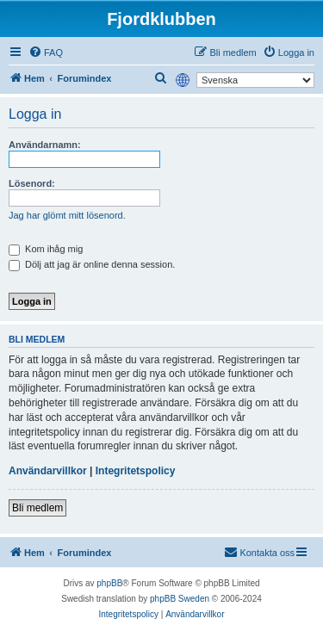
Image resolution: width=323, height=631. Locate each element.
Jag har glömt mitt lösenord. (67, 215)
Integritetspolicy (136, 471)
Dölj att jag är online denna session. (92, 264)
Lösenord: (32, 183)
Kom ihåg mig (46, 249)
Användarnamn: (45, 144)
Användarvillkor (48, 471)
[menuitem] (45, 52)
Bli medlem (37, 508)
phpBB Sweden (179, 598)
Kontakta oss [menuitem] (259, 552)
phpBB (109, 583)
